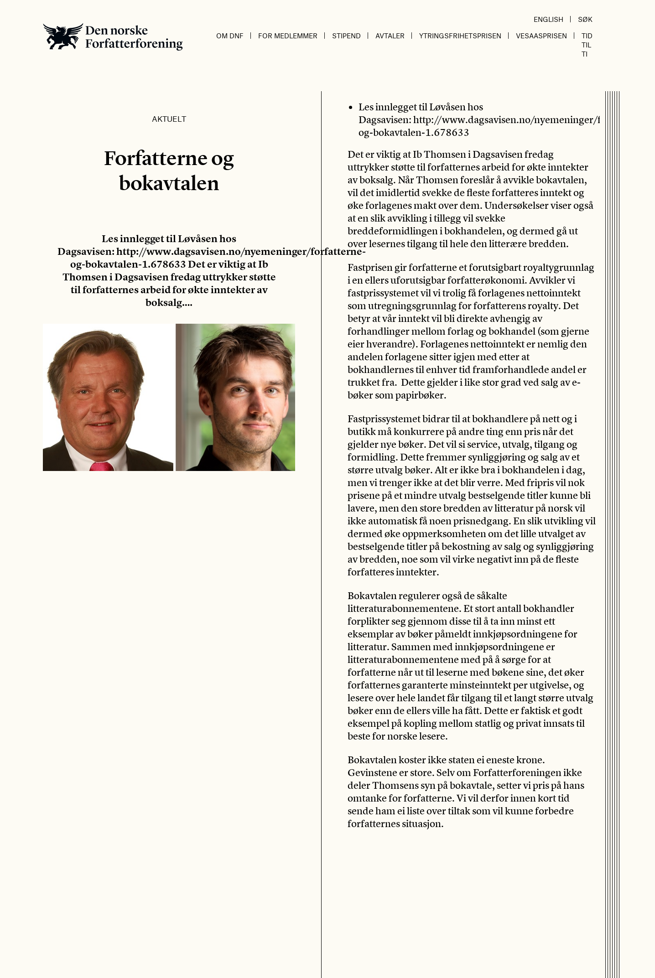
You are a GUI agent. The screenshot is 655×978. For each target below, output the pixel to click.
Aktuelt (169, 118)
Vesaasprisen (541, 35)
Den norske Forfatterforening (113, 37)
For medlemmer (287, 35)
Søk (585, 19)
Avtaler (390, 35)
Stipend (346, 35)
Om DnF (230, 35)
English (548, 19)
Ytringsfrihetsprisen (460, 35)
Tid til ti (587, 44)
